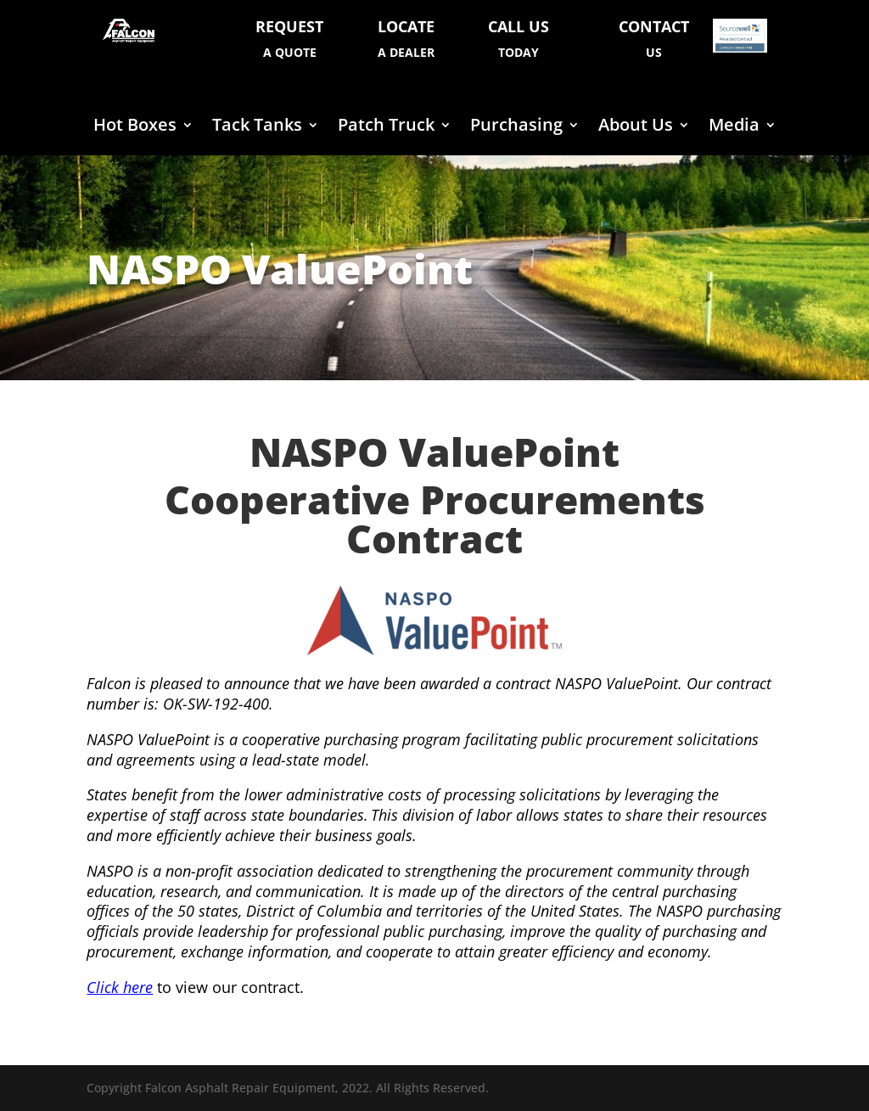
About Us (635, 127)
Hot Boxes (135, 127)
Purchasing (516, 127)
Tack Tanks (257, 127)
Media (734, 127)
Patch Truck (386, 127)
